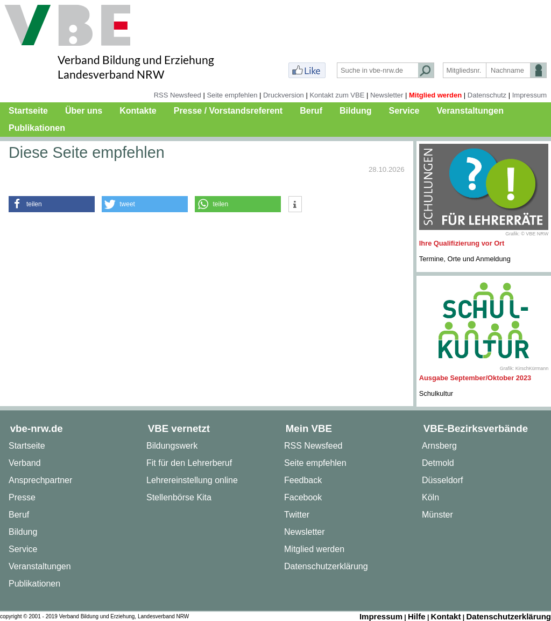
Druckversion (283, 95)
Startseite (28, 110)
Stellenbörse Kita (178, 497)
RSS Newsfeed (177, 95)
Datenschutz (487, 95)
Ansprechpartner (40, 480)
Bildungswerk (171, 445)
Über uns (83, 110)
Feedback (303, 480)
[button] (52, 204)
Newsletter (386, 95)
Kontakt (446, 616)
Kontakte (137, 110)
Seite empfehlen (232, 95)
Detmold (438, 463)
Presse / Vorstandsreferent (228, 110)
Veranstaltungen (469, 110)
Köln (430, 497)
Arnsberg (439, 445)
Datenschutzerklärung (326, 566)
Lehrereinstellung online (192, 480)
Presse (22, 497)
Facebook (303, 497)
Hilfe (417, 616)
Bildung (356, 110)
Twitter (296, 514)
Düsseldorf (442, 480)
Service (404, 110)
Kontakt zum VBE (336, 95)
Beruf (311, 110)
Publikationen (37, 127)
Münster (437, 514)
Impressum (529, 95)
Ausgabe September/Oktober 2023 (475, 378)
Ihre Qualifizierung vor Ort (462, 243)
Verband (25, 463)
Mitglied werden (435, 95)
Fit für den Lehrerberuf (189, 463)
